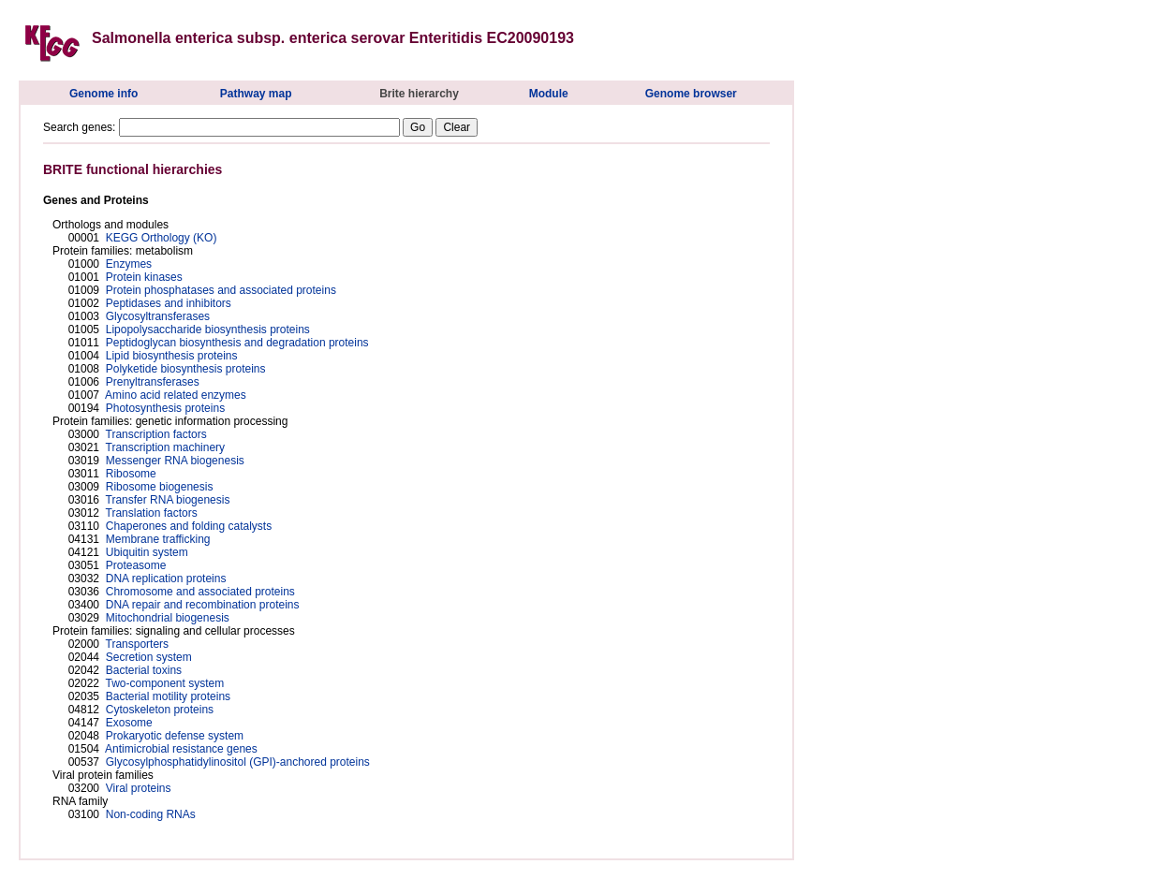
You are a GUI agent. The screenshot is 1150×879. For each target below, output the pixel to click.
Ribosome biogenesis (160, 486)
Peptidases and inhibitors (168, 303)
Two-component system (165, 683)
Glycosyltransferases (158, 316)
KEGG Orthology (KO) (161, 237)
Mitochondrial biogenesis (167, 617)
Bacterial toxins (144, 670)
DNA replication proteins (166, 578)
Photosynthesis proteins (165, 408)
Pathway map (256, 93)
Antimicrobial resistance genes (181, 748)
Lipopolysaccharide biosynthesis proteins (208, 329)
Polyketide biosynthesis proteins (186, 368)
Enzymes (129, 264)
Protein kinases (144, 277)
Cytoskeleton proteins (160, 709)
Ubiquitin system (147, 552)
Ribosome (131, 473)
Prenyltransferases (152, 381)
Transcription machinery (166, 447)
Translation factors (152, 513)
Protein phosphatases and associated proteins (221, 290)
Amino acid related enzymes (175, 395)
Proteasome (136, 565)
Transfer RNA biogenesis (168, 499)
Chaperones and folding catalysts (189, 526)
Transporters (138, 644)
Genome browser (691, 93)
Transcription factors (156, 434)
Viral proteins (138, 788)
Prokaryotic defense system (174, 735)
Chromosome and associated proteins (200, 591)
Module (548, 93)
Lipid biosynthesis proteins (172, 355)
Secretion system (149, 657)
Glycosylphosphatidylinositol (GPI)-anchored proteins (238, 762)
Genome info (103, 93)
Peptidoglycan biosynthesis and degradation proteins (237, 342)
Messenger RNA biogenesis (175, 460)
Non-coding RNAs (151, 814)
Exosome (129, 722)
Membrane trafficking (158, 539)
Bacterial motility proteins (168, 696)
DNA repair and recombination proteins (203, 604)
